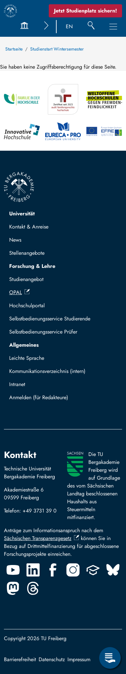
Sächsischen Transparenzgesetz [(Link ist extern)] (41, 538)
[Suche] (91, 26)
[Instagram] (73, 569)
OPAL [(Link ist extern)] (19, 292)
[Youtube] (13, 569)
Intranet (17, 384)
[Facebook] (53, 569)
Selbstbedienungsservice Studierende (49, 318)
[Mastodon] (13, 588)
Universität (22, 213)
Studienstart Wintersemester (57, 49)
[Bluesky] (112, 569)
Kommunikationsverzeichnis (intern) (47, 371)
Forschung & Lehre (32, 266)
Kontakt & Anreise (28, 226)
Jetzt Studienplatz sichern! (85, 10)
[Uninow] (92, 569)
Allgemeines (24, 345)
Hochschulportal (27, 305)
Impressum (78, 659)
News (15, 240)
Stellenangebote (27, 253)
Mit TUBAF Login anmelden (43, 399)
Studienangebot (26, 279)
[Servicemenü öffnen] (110, 658)
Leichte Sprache (26, 358)
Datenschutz (52, 659)
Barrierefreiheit (20, 659)
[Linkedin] (33, 569)
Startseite (14, 49)
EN (69, 26)
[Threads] (33, 588)
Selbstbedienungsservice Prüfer (43, 332)
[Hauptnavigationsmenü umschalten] (113, 26)
